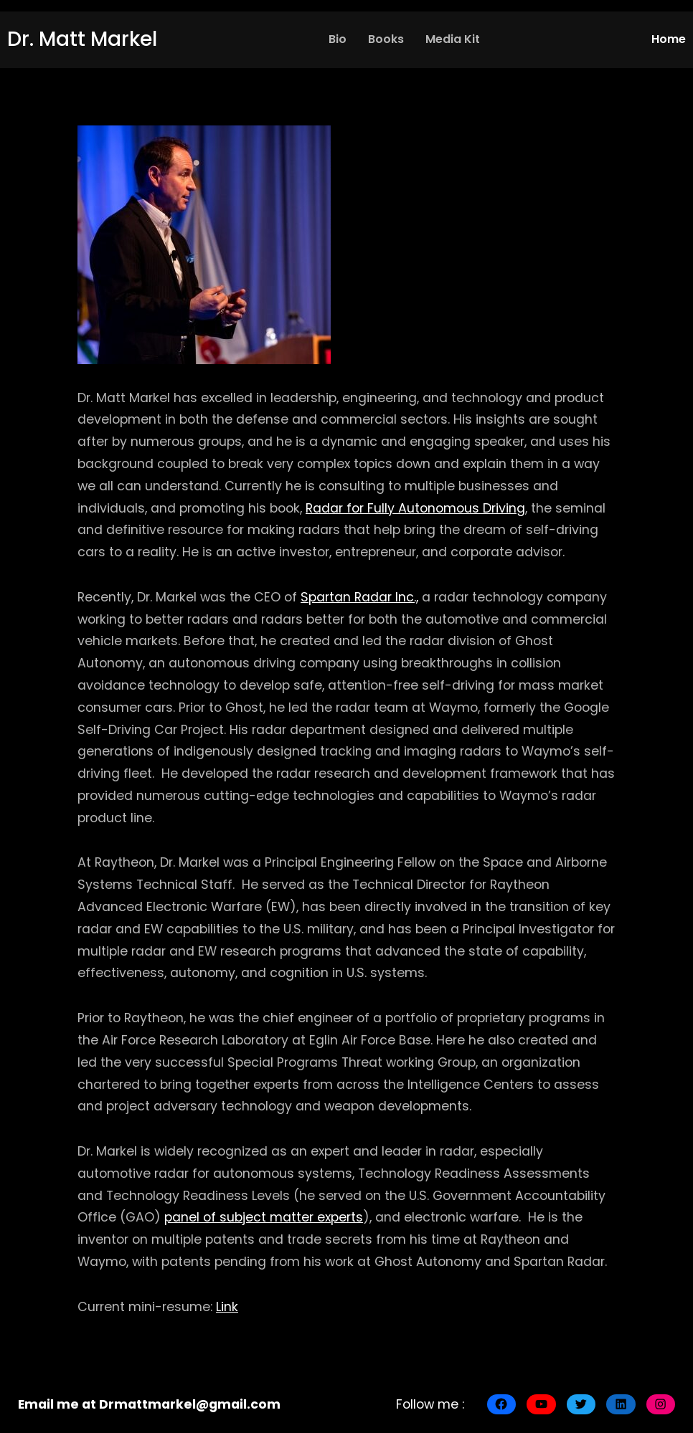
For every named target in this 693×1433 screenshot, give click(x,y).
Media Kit (452, 39)
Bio (337, 39)
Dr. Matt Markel (82, 39)
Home (668, 39)
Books (386, 39)
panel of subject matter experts (263, 1217)
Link (227, 1306)
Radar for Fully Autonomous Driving (415, 508)
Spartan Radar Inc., (359, 597)
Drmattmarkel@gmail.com (189, 1404)
